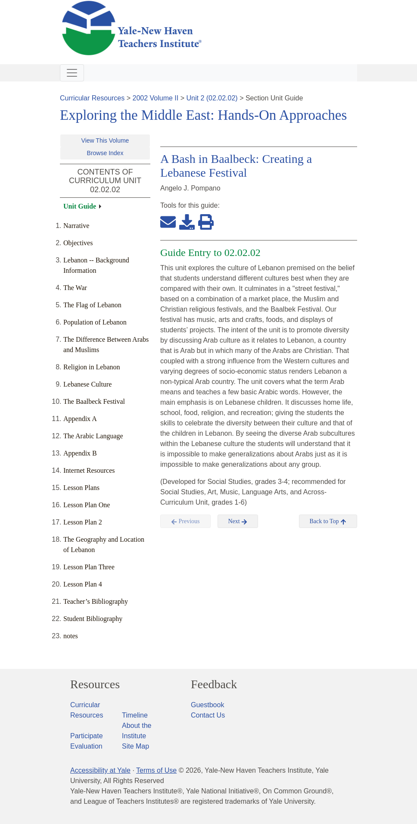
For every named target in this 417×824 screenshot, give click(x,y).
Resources (95, 684)
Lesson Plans (81, 487)
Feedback (214, 684)
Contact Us (208, 715)
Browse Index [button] (105, 153)
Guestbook (207, 705)
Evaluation (86, 746)
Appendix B (80, 453)
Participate (86, 736)
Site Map (135, 746)
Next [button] (238, 521)
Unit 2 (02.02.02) (211, 98)
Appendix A (80, 418)
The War (75, 287)
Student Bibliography (92, 618)
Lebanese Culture (87, 384)
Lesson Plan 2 (82, 522)
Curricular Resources (92, 98)
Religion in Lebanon (91, 367)
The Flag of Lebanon (92, 305)
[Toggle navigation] (72, 72)
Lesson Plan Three (89, 567)
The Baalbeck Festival (94, 401)
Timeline (135, 715)
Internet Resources (89, 470)
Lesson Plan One (86, 505)
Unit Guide (79, 206)
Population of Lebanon (95, 322)
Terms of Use (156, 770)
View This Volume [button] (105, 140)
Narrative (76, 225)
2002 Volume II (156, 98)
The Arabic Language (93, 436)
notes (70, 636)
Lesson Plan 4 (82, 584)
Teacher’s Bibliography (95, 601)
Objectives (78, 243)
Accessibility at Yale (100, 770)
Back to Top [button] (328, 521)
